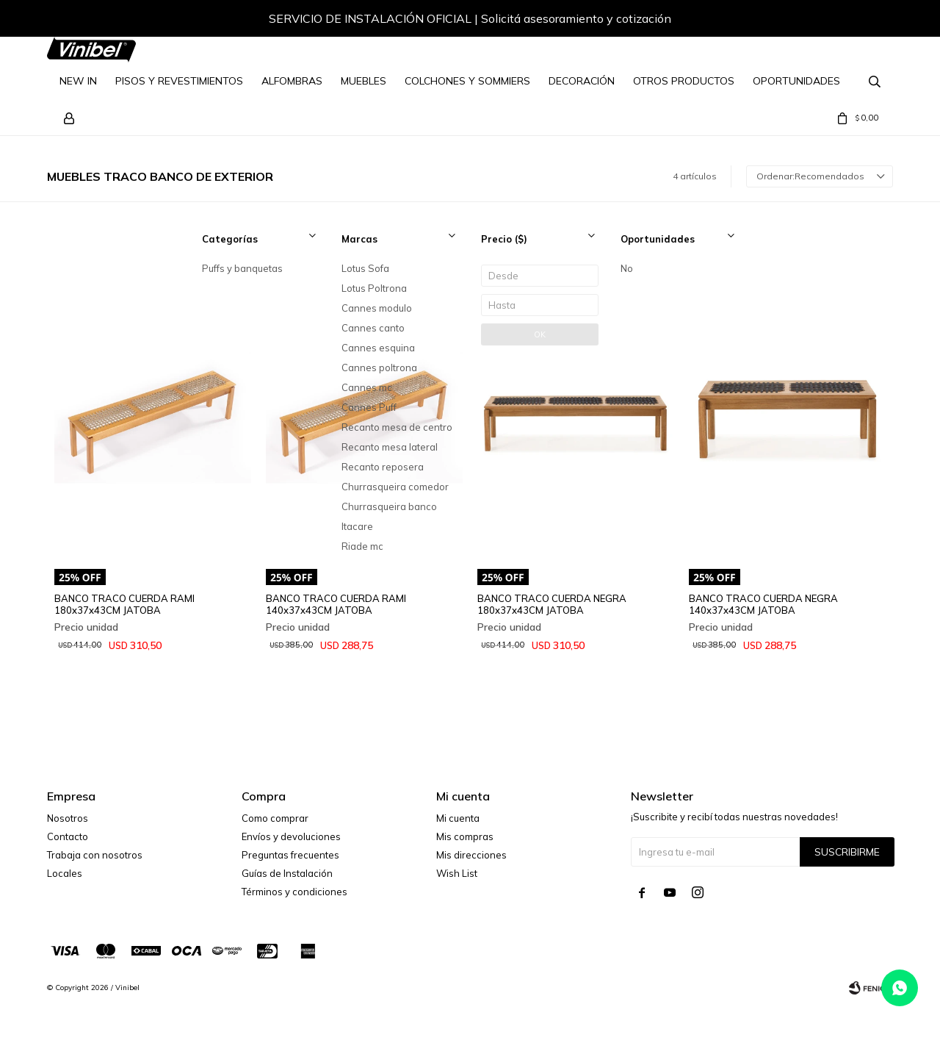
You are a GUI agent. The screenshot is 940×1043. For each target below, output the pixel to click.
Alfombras (291, 80)
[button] (867, 20)
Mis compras (465, 836)
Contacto (67, 836)
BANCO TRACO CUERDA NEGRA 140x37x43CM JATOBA (763, 604)
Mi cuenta (458, 818)
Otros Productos (683, 80)
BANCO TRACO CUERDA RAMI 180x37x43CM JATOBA (124, 604)
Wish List (456, 873)
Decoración (582, 80)
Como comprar (275, 818)
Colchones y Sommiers (467, 80)
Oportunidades (796, 80)
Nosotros (67, 818)
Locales (64, 873)
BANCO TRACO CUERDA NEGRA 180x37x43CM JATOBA (551, 604)
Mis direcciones (471, 855)
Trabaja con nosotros (94, 855)
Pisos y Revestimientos (179, 80)
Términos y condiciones (294, 891)
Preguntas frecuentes (290, 855)
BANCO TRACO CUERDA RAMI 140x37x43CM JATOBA (336, 604)
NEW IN (78, 80)
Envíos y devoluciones (291, 836)
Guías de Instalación (287, 873)
